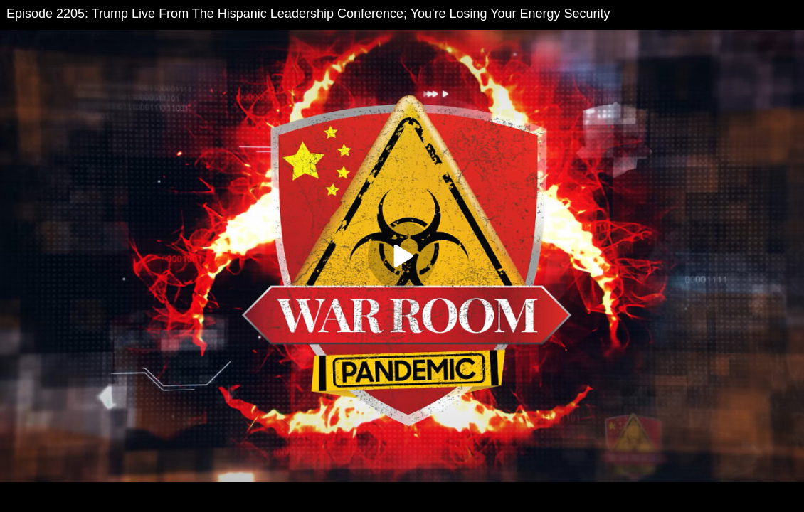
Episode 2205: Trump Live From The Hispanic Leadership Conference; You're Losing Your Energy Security (308, 13)
